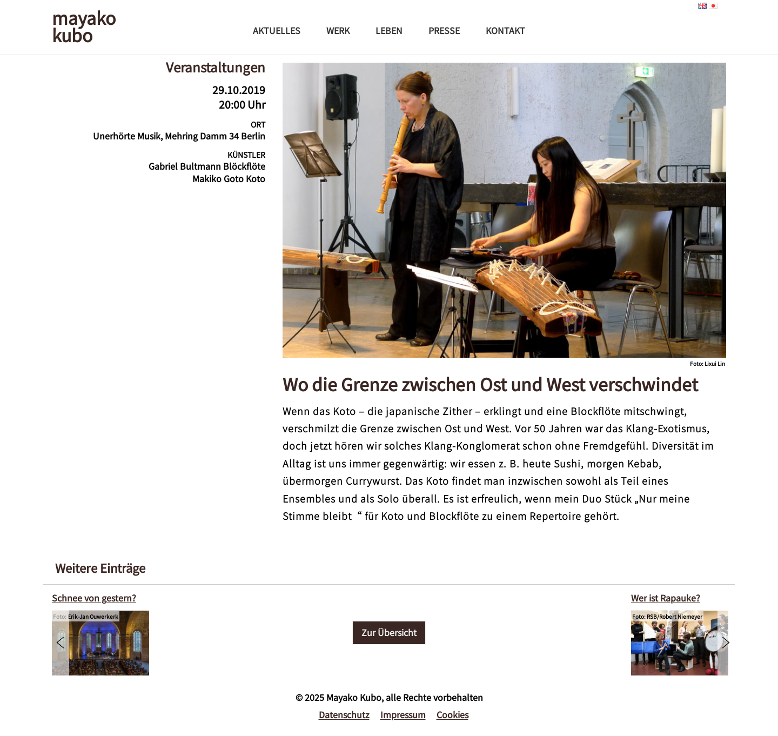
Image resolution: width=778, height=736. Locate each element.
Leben (389, 30)
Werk (338, 30)
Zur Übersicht (389, 632)
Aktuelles (276, 30)
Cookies (452, 714)
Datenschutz (344, 714)
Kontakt (505, 30)
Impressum (403, 714)
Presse (444, 30)
